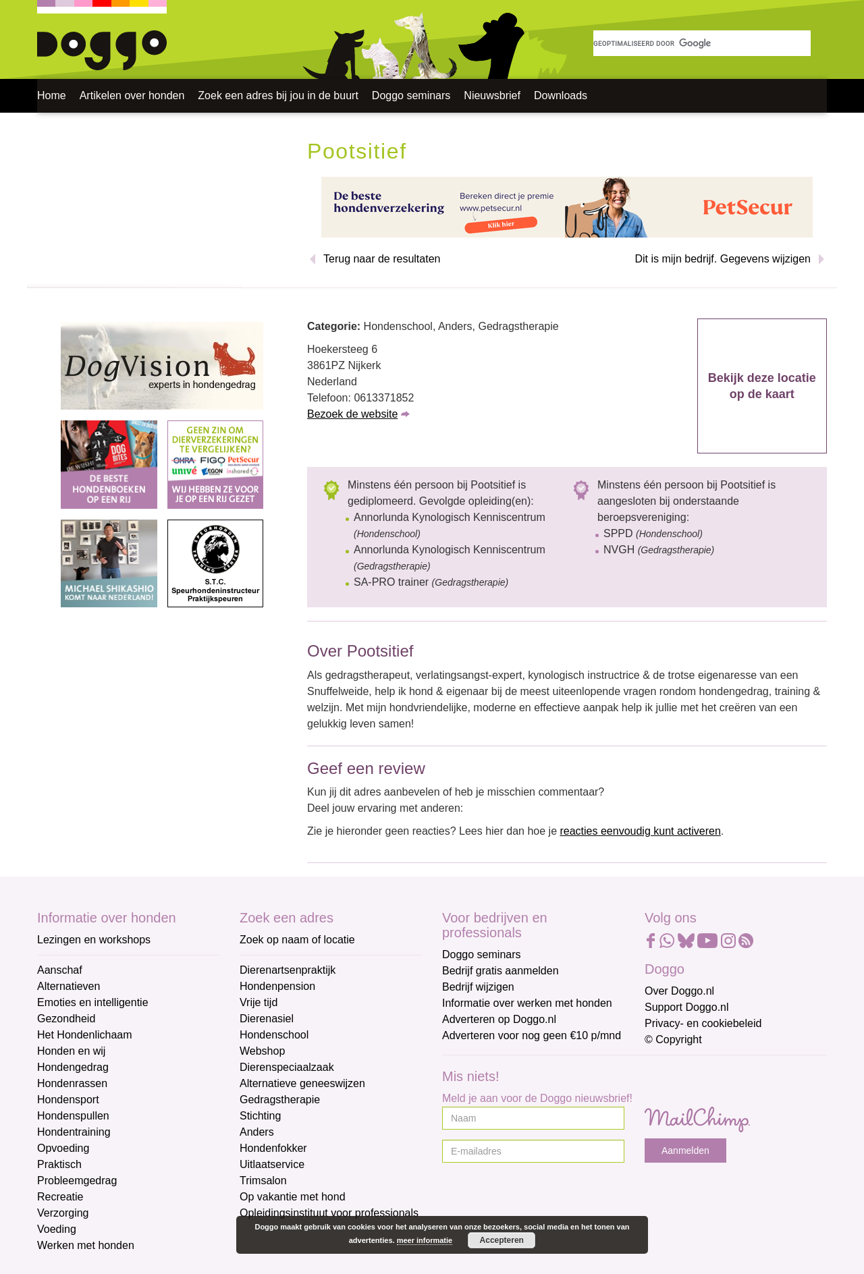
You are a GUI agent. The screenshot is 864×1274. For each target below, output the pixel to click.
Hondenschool (274, 1035)
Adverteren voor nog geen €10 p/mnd (531, 1035)
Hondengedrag (73, 1067)
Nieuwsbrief (492, 95)
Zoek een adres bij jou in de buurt (278, 95)
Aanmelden (685, 1150)
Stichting (260, 1115)
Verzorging (63, 1213)
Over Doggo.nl (679, 991)
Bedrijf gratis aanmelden (500, 970)
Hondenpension (277, 986)
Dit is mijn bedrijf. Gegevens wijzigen (722, 259)
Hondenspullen (73, 1115)
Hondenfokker (273, 1148)
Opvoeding (63, 1148)
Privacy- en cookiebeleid (703, 1023)
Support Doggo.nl (687, 1007)
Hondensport (68, 1099)
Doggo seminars (411, 95)
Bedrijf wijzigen (478, 987)
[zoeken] (702, 43)
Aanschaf (59, 970)
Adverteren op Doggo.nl (499, 1019)
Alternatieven (68, 986)
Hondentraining (74, 1132)
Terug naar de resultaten (381, 259)
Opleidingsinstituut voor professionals (329, 1213)
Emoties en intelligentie (92, 1002)
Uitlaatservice (272, 1164)
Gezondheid (66, 1018)
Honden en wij (71, 1051)
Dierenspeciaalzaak (287, 1067)
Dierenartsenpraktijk (287, 970)
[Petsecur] (567, 206)
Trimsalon (263, 1180)
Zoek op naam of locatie (297, 939)
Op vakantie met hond (293, 1196)
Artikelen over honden (132, 95)
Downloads (560, 95)
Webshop (262, 1051)
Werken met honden (85, 1245)
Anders (257, 1132)
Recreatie (60, 1196)
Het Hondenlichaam (84, 1035)
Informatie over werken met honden (527, 1003)
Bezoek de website (352, 414)
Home (51, 95)
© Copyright (673, 1039)
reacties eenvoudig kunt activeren (640, 831)
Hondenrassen (72, 1083)
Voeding (56, 1229)
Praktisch (59, 1164)
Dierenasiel (267, 1018)
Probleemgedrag (77, 1180)
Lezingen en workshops (94, 939)
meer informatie (425, 1240)
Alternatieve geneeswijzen (302, 1083)
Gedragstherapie (280, 1099)
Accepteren (502, 1240)
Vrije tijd (258, 1002)
